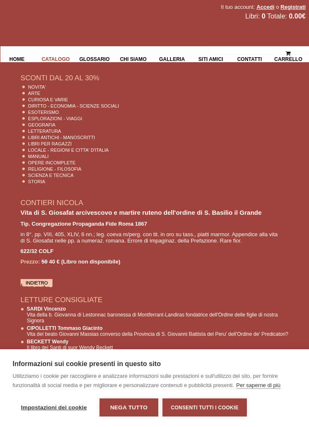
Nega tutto (128, 407)
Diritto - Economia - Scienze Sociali (73, 105)
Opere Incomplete (52, 162)
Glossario (94, 58)
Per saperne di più (258, 385)
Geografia (41, 124)
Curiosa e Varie (48, 99)
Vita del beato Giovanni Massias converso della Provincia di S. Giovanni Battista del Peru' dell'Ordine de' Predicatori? (157, 331)
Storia (36, 181)
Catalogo (56, 58)
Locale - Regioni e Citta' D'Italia (68, 150)
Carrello (288, 53)
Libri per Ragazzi (50, 143)
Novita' (37, 87)
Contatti (249, 58)
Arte (34, 93)
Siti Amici (211, 58)
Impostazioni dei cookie (54, 407)
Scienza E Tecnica (51, 175)
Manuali (38, 156)
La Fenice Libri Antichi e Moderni (73, 12)
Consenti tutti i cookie (204, 408)
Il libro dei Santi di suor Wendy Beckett (70, 345)
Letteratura (44, 131)
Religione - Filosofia (54, 168)
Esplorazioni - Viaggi (55, 118)
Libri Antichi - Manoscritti (61, 137)
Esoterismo (43, 112)
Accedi (266, 7)
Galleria (172, 58)
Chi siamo (133, 58)
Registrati (293, 7)
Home (16, 58)
